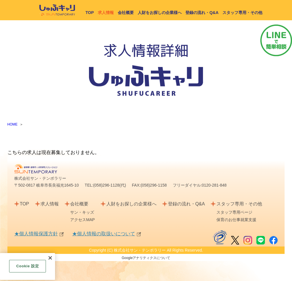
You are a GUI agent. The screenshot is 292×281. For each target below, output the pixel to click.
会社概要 (126, 12)
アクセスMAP (82, 219)
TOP (90, 12)
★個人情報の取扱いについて (103, 233)
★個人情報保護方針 (36, 233)
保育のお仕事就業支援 (236, 219)
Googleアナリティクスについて (146, 258)
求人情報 (49, 203)
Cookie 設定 (27, 269)
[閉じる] (50, 260)
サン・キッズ (82, 212)
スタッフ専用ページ (234, 212)
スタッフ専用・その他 (242, 12)
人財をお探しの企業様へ (160, 12)
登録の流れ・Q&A (201, 12)
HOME (12, 124)
